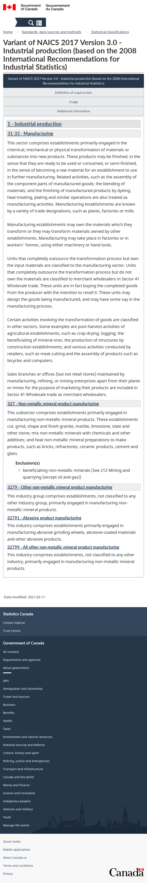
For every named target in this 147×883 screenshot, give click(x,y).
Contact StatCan (14, 623)
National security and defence (24, 745)
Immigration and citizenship (22, 689)
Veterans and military (18, 809)
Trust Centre (11, 631)
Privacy (8, 874)
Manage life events (16, 825)
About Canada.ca (15, 858)
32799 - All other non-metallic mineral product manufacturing (63, 547)
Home (8, 32)
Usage (73, 102)
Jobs (6, 681)
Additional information (73, 111)
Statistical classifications (110, 32)
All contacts (11, 652)
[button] (31, 22)
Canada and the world (18, 777)
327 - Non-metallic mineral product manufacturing (53, 403)
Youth (7, 817)
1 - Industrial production (34, 124)
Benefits (8, 713)
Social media (12, 841)
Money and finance (16, 785)
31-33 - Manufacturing (30, 133)
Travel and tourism (16, 697)
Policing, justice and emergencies (26, 761)
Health (7, 721)
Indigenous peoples (17, 801)
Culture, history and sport (21, 753)
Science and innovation (19, 793)
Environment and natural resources (27, 737)
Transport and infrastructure (23, 769)
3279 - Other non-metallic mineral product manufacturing (59, 487)
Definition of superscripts (73, 92)
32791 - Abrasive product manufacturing (44, 517)
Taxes (7, 729)
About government (16, 668)
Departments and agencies (22, 660)
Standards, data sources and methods (51, 32)
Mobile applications (16, 849)
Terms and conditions (18, 866)
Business (9, 705)
